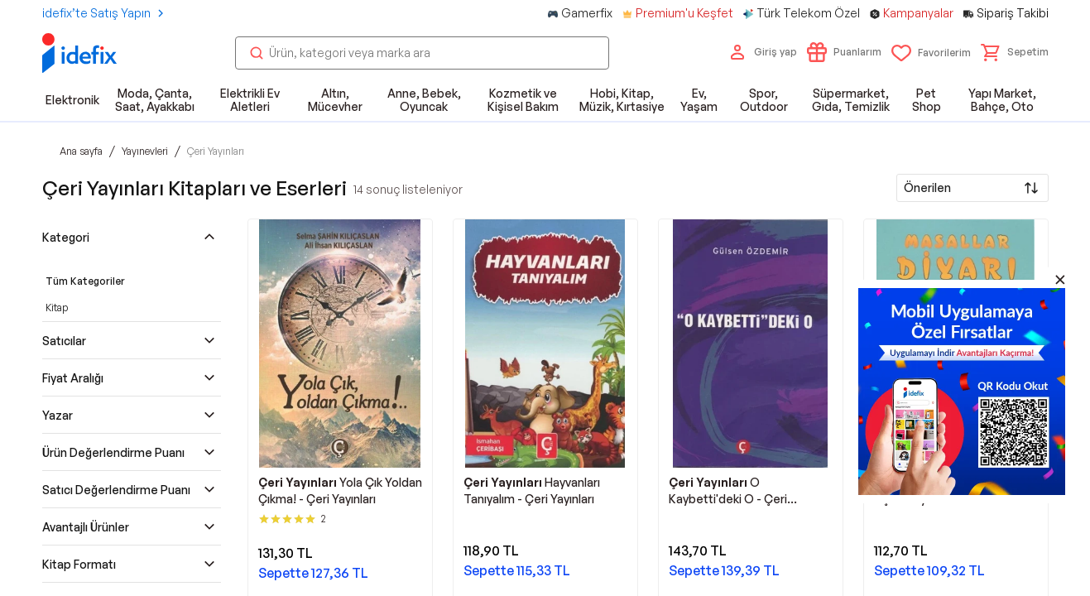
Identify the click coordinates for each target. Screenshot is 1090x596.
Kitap (57, 307)
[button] (1015, 52)
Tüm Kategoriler (85, 281)
